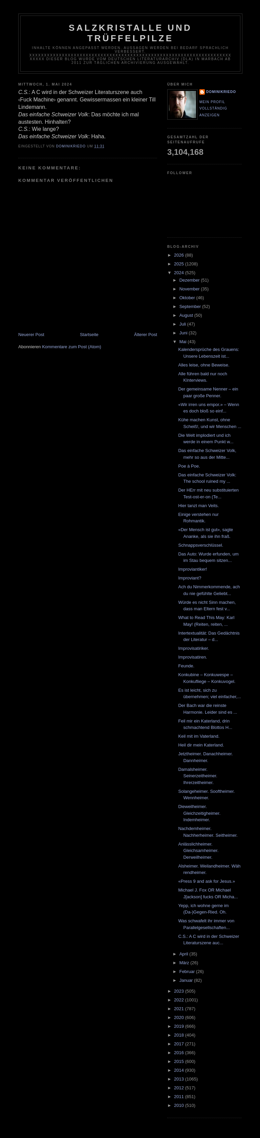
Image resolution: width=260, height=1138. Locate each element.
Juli (183, 324)
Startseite (89, 334)
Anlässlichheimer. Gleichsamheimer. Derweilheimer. (198, 850)
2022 (179, 999)
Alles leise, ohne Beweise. (203, 365)
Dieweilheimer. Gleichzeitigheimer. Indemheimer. (199, 813)
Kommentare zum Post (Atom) (71, 346)
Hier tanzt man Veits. (198, 505)
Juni (184, 332)
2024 (179, 272)
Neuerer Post (31, 334)
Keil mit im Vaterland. (198, 736)
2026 (179, 255)
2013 (179, 1079)
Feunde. (186, 665)
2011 (179, 1096)
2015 (179, 1061)
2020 (179, 1017)
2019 (179, 1026)
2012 (179, 1087)
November (190, 288)
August (186, 315)
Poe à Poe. (189, 466)
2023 (179, 991)
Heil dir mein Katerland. (201, 745)
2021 (179, 1008)
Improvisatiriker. (193, 648)
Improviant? (189, 577)
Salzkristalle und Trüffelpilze (130, 33)
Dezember (190, 280)
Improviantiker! (192, 569)
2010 (179, 1105)
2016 (179, 1052)
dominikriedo (221, 92)
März (185, 962)
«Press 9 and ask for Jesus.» (206, 881)
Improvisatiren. (192, 657)
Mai (183, 341)
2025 (179, 263)
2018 (179, 1035)
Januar (186, 980)
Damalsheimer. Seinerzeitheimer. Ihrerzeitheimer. (197, 776)
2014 (179, 1070)
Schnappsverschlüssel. (200, 545)
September (190, 306)
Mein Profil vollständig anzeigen (213, 108)
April (184, 953)
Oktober (187, 297)
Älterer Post (145, 334)
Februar (187, 971)
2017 (179, 1043)
